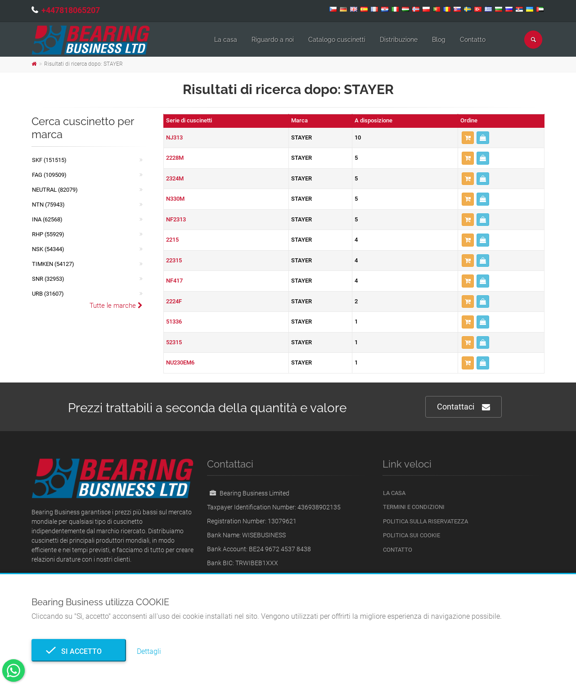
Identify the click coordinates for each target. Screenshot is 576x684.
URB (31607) (48, 293)
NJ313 (174, 137)
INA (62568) (47, 219)
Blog (439, 39)
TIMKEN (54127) (53, 264)
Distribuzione (399, 39)
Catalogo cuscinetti (336, 39)
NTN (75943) (48, 204)
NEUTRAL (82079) (55, 189)
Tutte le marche (116, 306)
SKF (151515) (49, 160)
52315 (174, 342)
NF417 (174, 280)
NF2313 (176, 219)
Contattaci (463, 407)
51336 (174, 321)
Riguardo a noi (273, 39)
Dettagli (149, 651)
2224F (174, 301)
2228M (175, 157)
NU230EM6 (180, 362)
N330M (175, 198)
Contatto (473, 39)
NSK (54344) (48, 249)
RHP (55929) (48, 234)
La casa (225, 39)
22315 (174, 260)
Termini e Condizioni (414, 507)
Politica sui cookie (411, 535)
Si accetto (79, 651)
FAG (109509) (49, 174)
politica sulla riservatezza (425, 521)
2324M (175, 178)
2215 (172, 239)
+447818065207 (70, 10)
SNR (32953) (48, 278)
